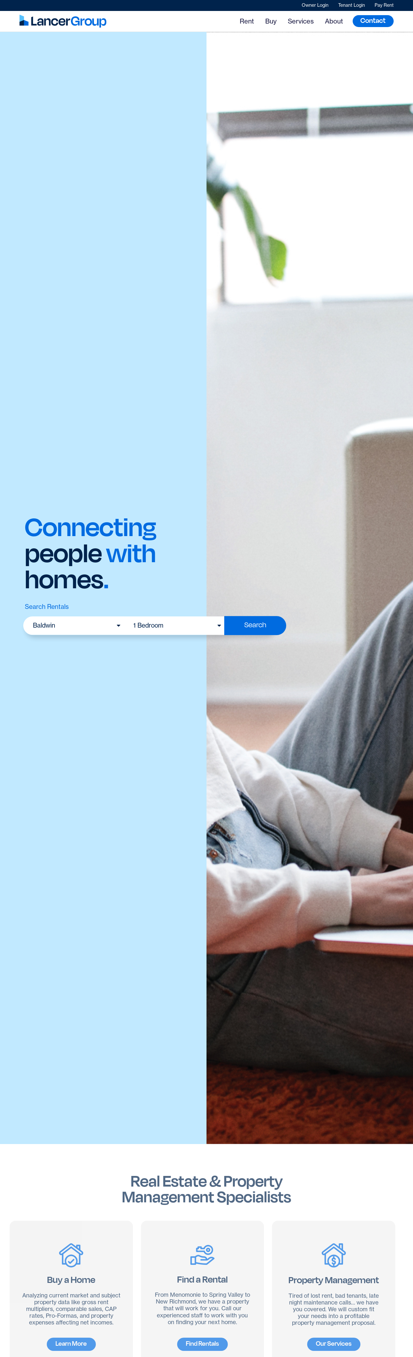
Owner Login (315, 5)
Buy (271, 21)
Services (301, 21)
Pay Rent (384, 5)
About (334, 21)
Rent (247, 21)
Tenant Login (351, 5)
